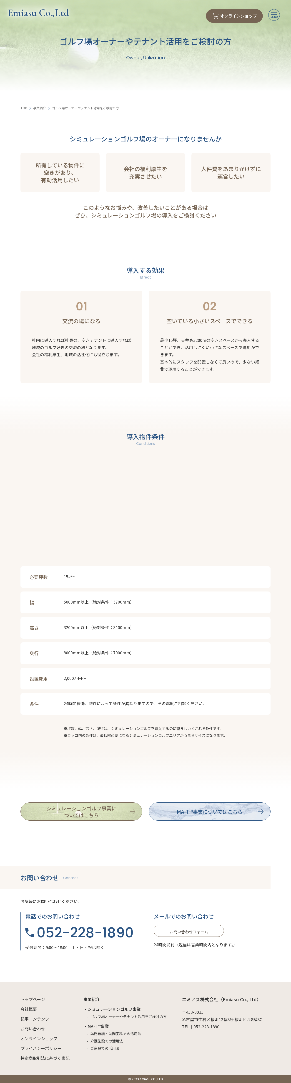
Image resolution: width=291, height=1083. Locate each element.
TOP (23, 108)
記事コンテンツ (34, 1019)
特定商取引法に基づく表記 (45, 1058)
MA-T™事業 (98, 1026)
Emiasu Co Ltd (38, 13)
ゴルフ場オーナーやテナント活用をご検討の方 (128, 1016)
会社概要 (28, 1009)
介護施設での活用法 (106, 1041)
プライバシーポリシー (40, 1048)
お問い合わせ (32, 1029)
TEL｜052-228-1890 (200, 1026)
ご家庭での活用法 (104, 1048)
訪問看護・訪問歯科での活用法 (115, 1033)
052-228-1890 (85, 933)
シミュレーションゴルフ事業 (114, 1009)
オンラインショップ (38, 1038)
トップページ (32, 999)
